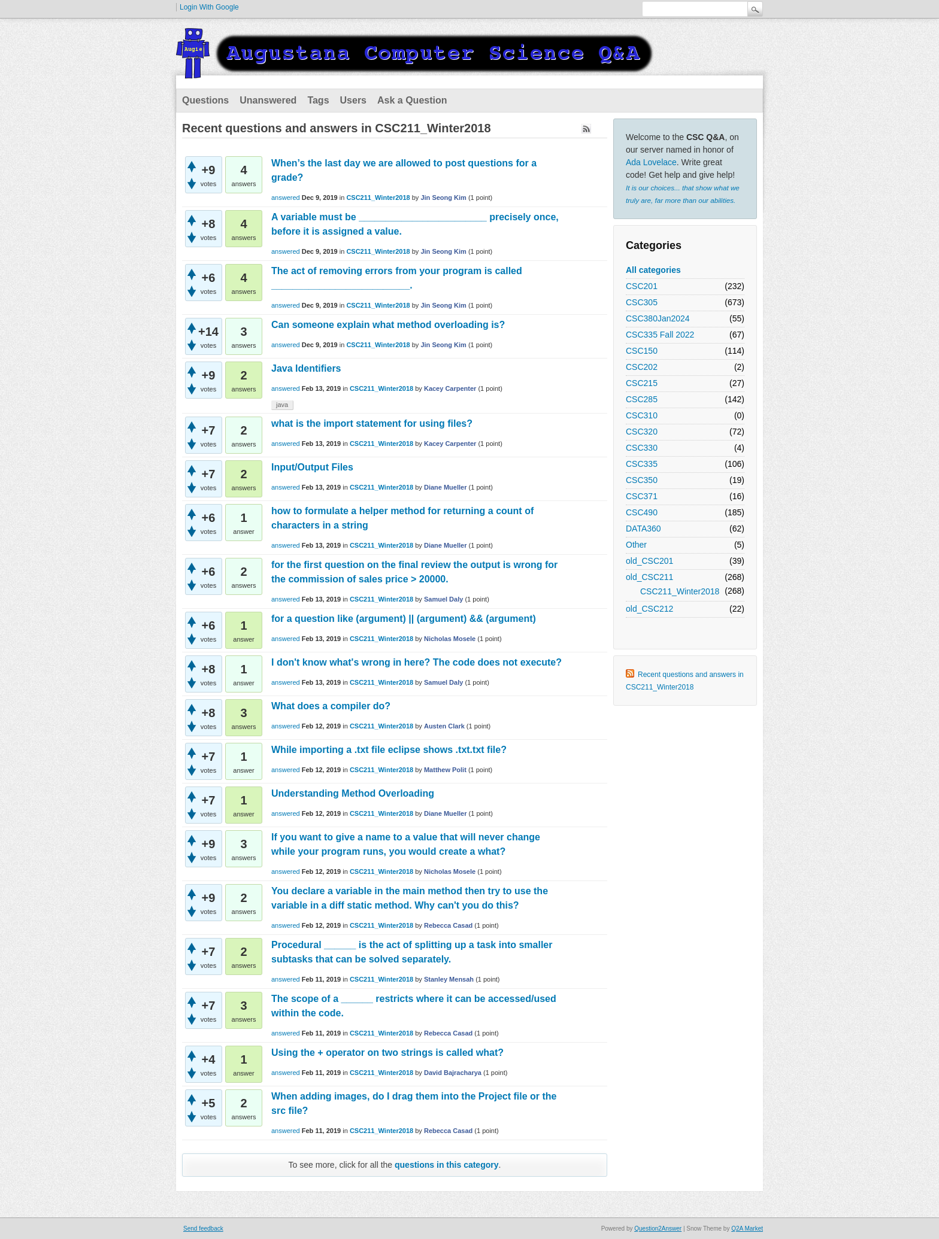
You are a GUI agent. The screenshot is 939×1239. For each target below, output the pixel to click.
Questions (205, 100)
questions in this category (446, 1165)
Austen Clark (444, 726)
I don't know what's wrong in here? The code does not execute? (416, 662)
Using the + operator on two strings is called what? (387, 1052)
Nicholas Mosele (449, 638)
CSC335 (642, 464)
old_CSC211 (649, 577)
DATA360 (643, 528)
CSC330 (642, 448)
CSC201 (642, 286)
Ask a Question (412, 100)
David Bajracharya (452, 1072)
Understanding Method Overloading (352, 793)
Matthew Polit (445, 769)
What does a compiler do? (330, 706)
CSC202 (642, 367)
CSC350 (642, 480)
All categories (653, 270)
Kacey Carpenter (450, 388)
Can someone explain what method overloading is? (388, 325)
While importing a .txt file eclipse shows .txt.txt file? (389, 750)
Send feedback (203, 1228)
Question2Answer (657, 1228)
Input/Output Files (312, 467)
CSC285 (642, 399)
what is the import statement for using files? (371, 423)
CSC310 (642, 415)
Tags (318, 100)
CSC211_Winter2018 (679, 591)
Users (353, 100)
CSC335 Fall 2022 (660, 334)
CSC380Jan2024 (658, 318)
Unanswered (268, 100)
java (282, 404)
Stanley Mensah (449, 979)
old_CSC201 (649, 561)
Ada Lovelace (651, 162)
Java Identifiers (306, 368)
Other (636, 544)
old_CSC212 (649, 609)
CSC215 (642, 383)
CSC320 (642, 431)
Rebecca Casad (448, 925)
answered (285, 197)
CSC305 (642, 302)
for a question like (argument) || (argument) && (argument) (403, 619)
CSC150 (642, 351)
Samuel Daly (443, 599)
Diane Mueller (445, 487)
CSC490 (642, 512)
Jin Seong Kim (443, 197)
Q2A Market (747, 1228)
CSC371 (642, 496)
